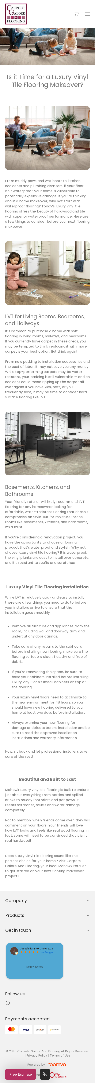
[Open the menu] (87, 14)
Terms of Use (60, 1055)
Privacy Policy (37, 1055)
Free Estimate (21, 1074)
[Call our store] (45, 1074)
